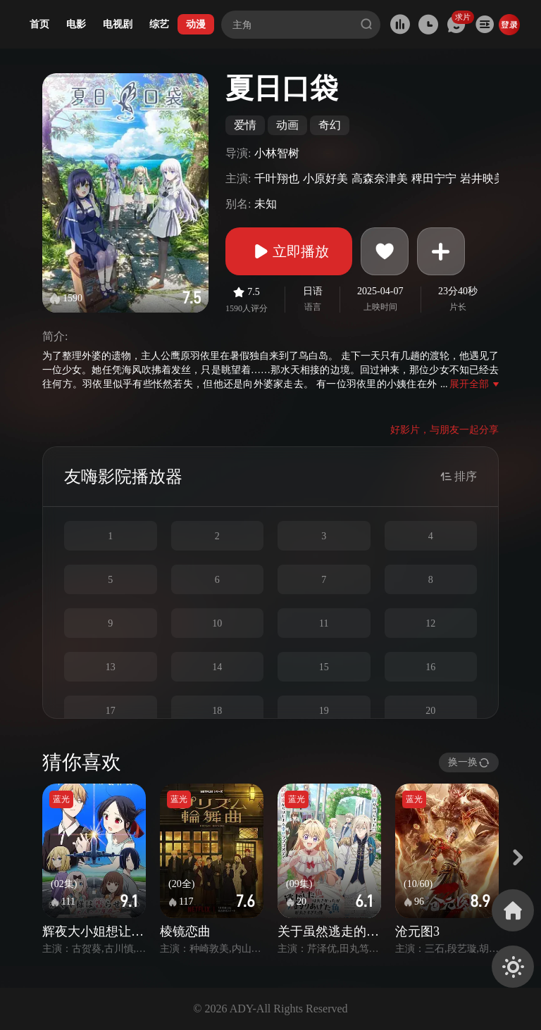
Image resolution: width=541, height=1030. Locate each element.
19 (324, 710)
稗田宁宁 (433, 178)
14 (217, 667)
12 (430, 623)
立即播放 (289, 251)
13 (111, 667)
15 (324, 667)
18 (217, 710)
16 (430, 667)
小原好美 (325, 178)
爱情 (245, 125)
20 (430, 710)
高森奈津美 (380, 178)
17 (111, 710)
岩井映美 (482, 178)
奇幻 (329, 125)
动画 (287, 125)
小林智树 (276, 153)
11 (323, 623)
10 (217, 623)
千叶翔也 (276, 178)
